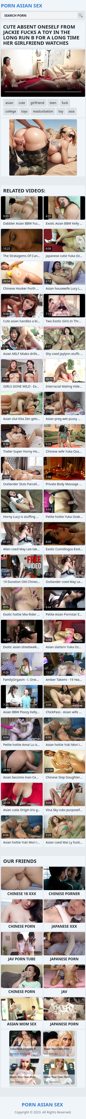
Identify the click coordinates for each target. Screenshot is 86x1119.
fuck (65, 103)
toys (24, 111)
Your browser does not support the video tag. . (43, 73)
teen (53, 103)
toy (60, 111)
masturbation (43, 111)
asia (71, 111)
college (10, 111)
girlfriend (37, 103)
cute (22, 103)
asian (9, 103)
